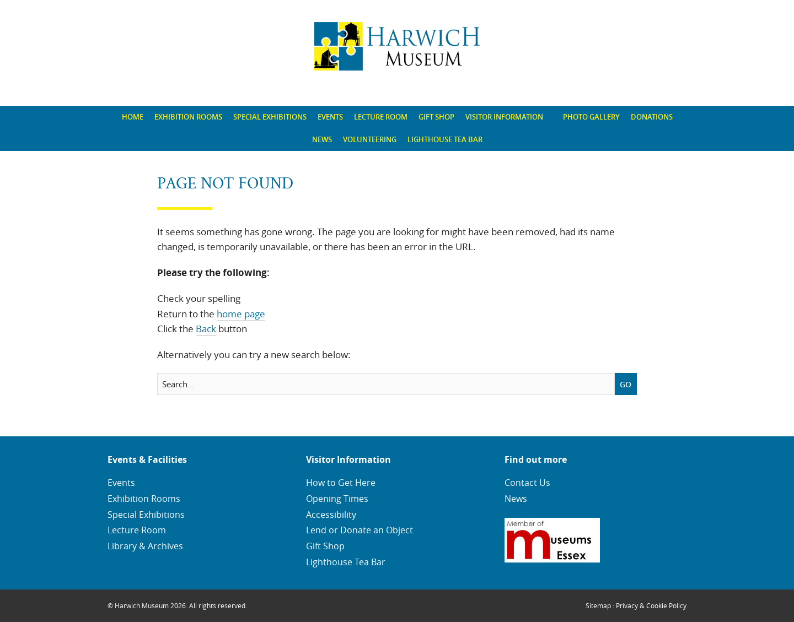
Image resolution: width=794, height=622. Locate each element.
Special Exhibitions (270, 117)
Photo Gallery (591, 117)
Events (330, 117)
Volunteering (369, 139)
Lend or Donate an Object (359, 530)
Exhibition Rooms (188, 117)
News (322, 139)
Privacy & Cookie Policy (651, 605)
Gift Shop (436, 117)
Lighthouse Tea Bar (444, 139)
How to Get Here (340, 483)
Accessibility (331, 515)
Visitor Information (504, 117)
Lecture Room (380, 117)
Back (206, 328)
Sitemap (598, 605)
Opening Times (337, 499)
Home (132, 117)
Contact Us (527, 483)
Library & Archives (145, 546)
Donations (652, 117)
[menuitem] (132, 117)
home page (241, 313)
